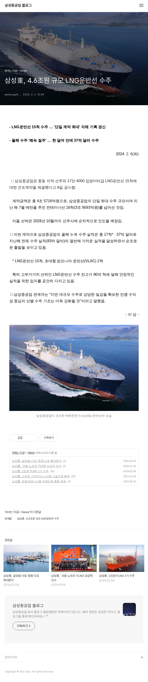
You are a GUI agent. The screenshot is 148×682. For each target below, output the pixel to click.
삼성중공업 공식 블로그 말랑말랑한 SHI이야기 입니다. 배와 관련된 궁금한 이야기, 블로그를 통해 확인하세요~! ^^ (66, 614)
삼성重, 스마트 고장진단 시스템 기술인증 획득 (41, 476)
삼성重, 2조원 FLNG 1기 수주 (30, 471)
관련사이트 (11, 657)
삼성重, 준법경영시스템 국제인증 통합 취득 (39, 481)
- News (30, 452)
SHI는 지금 (18, 452)
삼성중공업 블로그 (18, 5)
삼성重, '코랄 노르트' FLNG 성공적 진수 (37, 466)
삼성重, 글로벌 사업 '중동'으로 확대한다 (37, 461)
